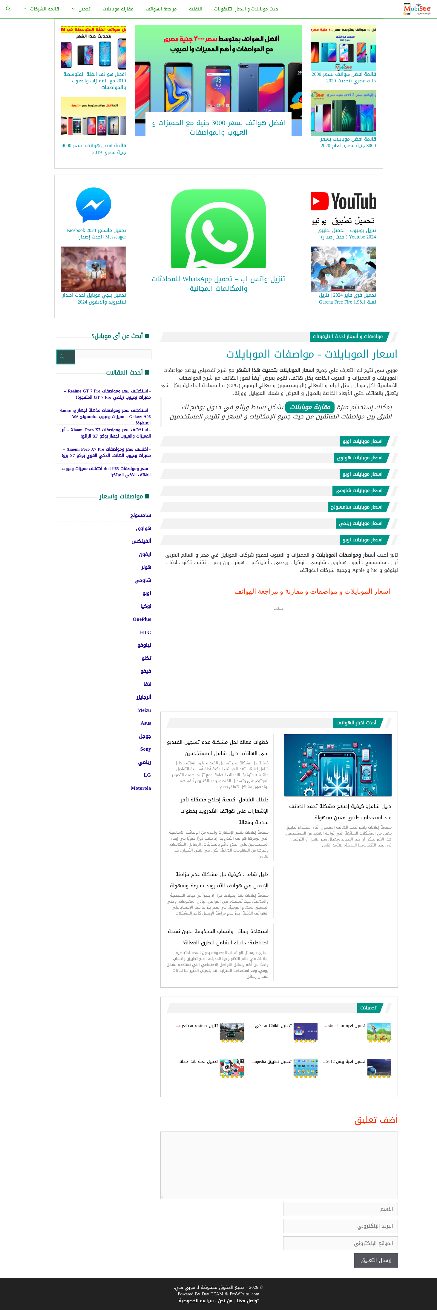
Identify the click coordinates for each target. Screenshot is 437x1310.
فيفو (145, 671)
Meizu (144, 710)
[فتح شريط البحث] (8, 9)
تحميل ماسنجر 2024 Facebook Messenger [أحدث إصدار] (96, 233)
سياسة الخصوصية (196, 1301)
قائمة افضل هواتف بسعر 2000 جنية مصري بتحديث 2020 (344, 77)
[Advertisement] (279, 658)
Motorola (141, 788)
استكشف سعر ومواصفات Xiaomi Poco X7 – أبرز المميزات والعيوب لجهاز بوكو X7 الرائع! (105, 433)
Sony (145, 749)
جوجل (145, 736)
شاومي (142, 580)
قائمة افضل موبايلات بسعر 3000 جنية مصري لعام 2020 (348, 142)
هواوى (143, 528)
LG (147, 775)
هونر (146, 567)
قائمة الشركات (38, 9)
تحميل (78, 9)
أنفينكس (141, 541)
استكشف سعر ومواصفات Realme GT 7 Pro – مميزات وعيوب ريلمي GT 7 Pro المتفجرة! (107, 394)
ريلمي (144, 762)
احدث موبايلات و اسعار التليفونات (247, 9)
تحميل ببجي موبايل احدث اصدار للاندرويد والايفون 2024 (94, 298)
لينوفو (144, 645)
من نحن (225, 1301)
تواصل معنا (248, 1301)
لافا (147, 684)
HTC (145, 632)
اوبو (146, 593)
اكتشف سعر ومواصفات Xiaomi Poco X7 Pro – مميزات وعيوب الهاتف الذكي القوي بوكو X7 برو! (106, 452)
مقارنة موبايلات (118, 9)
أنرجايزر (144, 697)
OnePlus (142, 619)
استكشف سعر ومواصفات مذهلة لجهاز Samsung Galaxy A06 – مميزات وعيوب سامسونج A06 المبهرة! (105, 417)
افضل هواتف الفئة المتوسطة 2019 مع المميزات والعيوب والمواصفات (94, 81)
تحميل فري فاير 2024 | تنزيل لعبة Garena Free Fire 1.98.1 (347, 298)
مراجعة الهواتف (161, 9)
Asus (146, 723)
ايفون (145, 554)
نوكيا (145, 606)
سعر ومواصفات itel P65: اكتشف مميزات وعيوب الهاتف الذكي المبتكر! (106, 472)
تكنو (146, 658)
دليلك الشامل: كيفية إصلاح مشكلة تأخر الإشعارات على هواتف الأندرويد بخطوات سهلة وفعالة (224, 811)
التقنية (195, 9)
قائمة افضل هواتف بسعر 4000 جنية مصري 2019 (94, 149)
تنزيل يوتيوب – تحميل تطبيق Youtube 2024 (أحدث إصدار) (347, 233)
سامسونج (140, 515)
